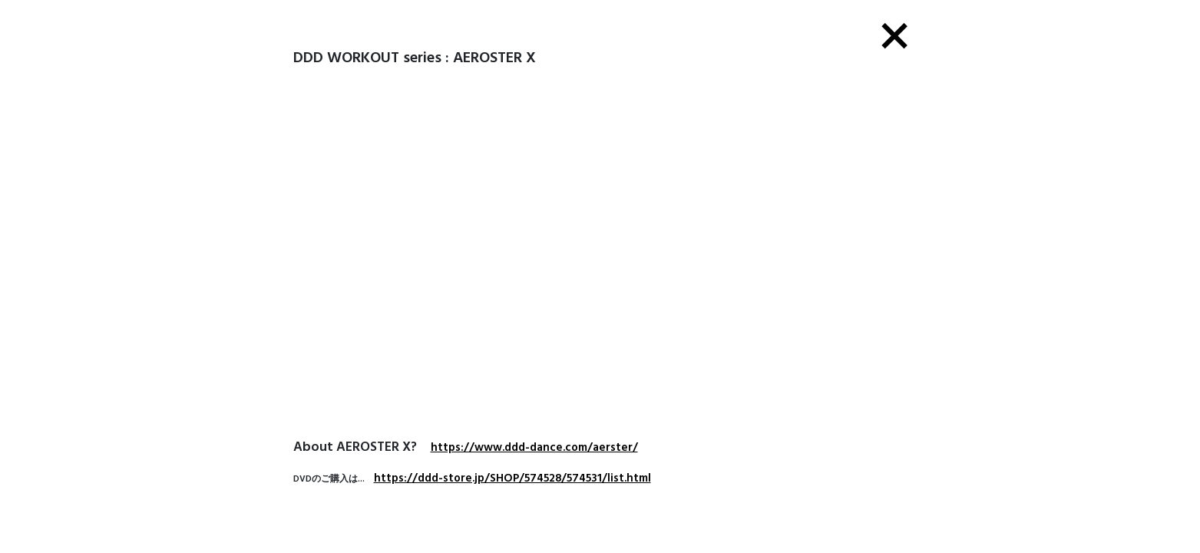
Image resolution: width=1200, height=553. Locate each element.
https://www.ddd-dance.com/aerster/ (534, 448)
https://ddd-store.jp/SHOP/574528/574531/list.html (512, 478)
